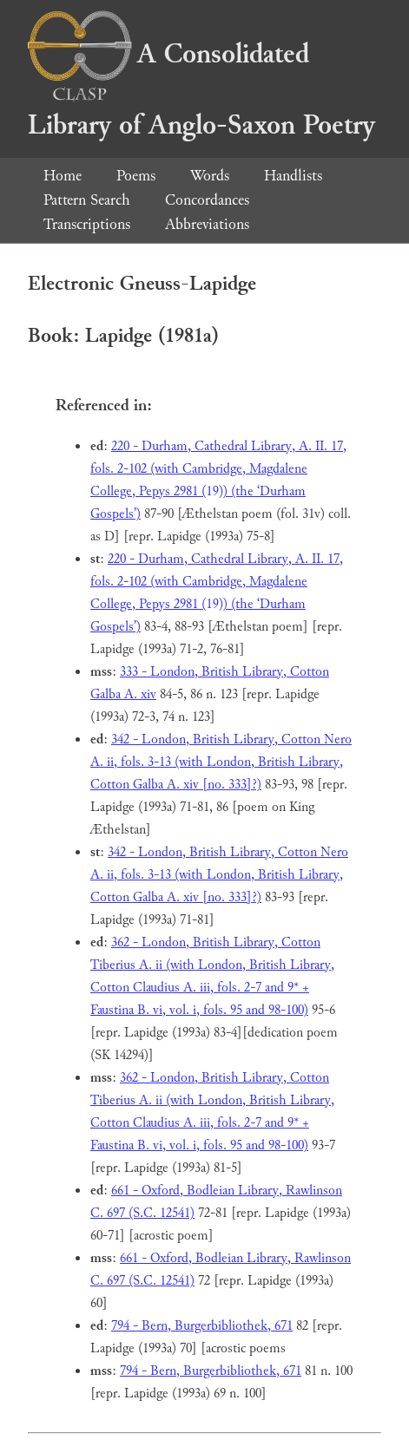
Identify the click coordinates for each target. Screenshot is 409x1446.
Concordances (207, 200)
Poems (135, 175)
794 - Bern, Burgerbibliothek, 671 (202, 1326)
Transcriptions (86, 224)
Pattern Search (86, 200)
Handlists (293, 175)
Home (62, 175)
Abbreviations (207, 224)
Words (209, 175)
